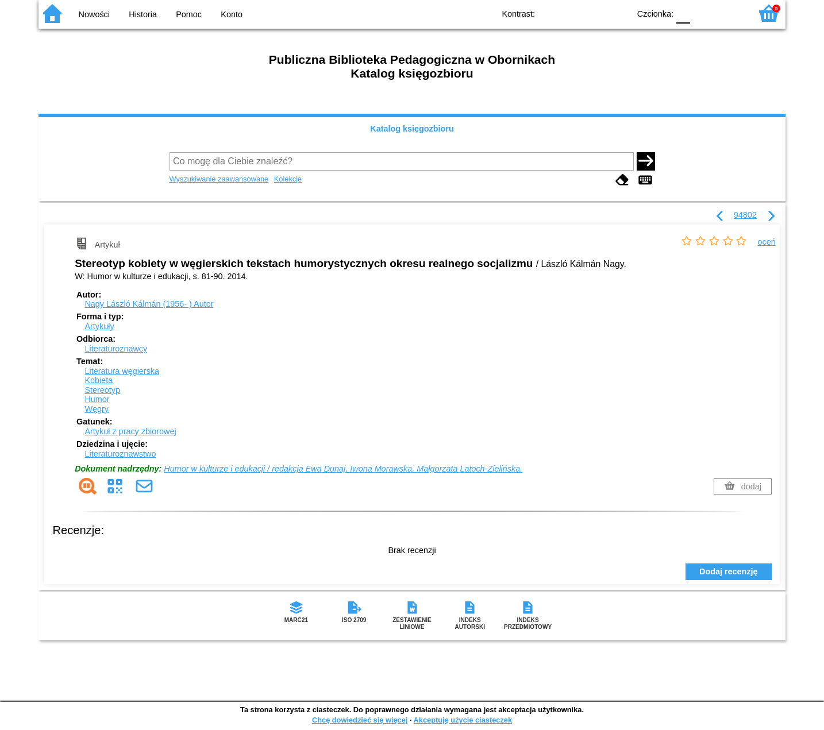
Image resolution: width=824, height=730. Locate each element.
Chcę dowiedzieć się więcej (359, 720)
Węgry (96, 409)
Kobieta (98, 380)
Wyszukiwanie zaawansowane (219, 179)
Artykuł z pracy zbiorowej (130, 431)
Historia (143, 14)
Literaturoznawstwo (120, 453)
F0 (682, 13)
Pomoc (189, 14)
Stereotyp (102, 390)
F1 (703, 13)
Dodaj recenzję (728, 571)
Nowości (94, 14)
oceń (767, 241)
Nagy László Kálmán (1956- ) (148, 303)
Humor (96, 399)
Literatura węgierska (121, 371)
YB (594, 13)
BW (571, 13)
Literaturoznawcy (115, 348)
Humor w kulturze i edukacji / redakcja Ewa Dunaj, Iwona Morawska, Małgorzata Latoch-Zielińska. (343, 468)
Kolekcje (288, 179)
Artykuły (99, 326)
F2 (729, 13)
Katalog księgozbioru (412, 128)
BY (617, 13)
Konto (231, 14)
